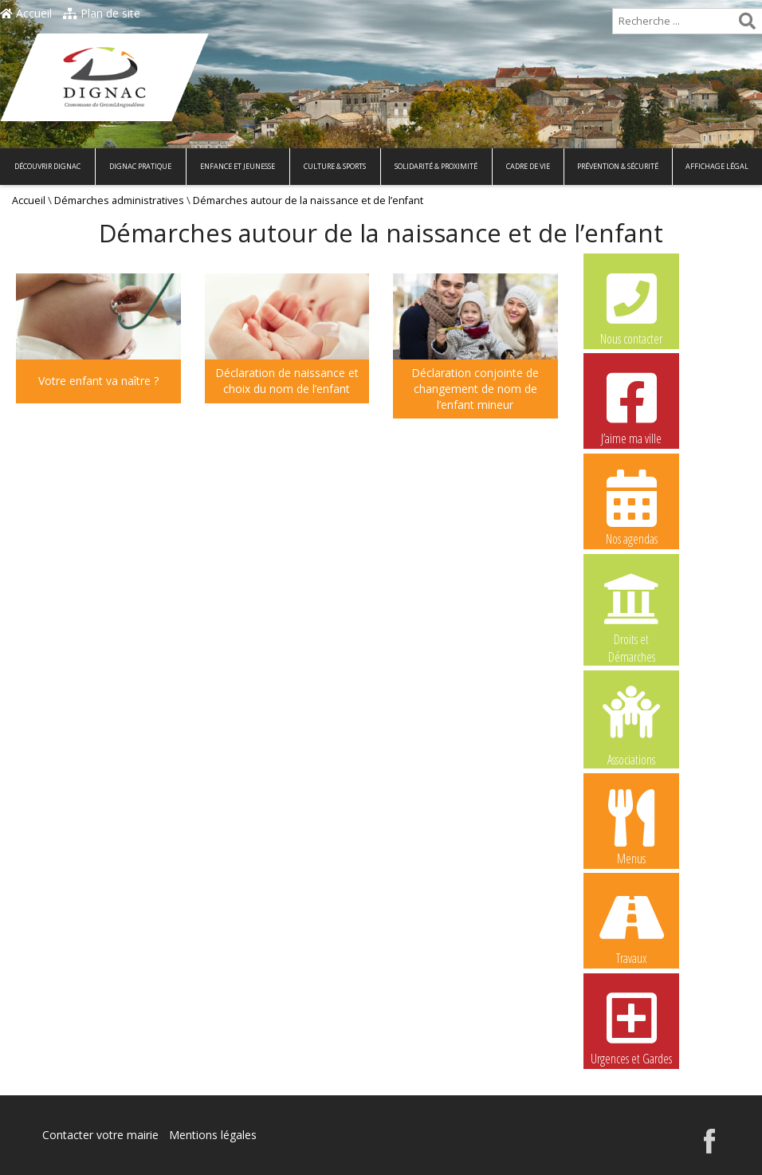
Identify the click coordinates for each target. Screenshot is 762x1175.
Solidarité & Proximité (436, 166)
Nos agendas (631, 507)
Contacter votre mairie (100, 1134)
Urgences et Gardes (631, 1026)
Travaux (631, 926)
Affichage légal (716, 166)
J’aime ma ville (631, 406)
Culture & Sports (335, 166)
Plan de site (101, 13)
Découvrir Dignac (47, 166)
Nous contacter (631, 307)
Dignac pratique (140, 166)
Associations (631, 724)
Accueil (26, 13)
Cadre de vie (528, 166)
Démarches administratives (119, 200)
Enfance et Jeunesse (237, 166)
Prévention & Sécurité (617, 166)
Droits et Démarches (631, 608)
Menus (631, 826)
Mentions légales (213, 1134)
